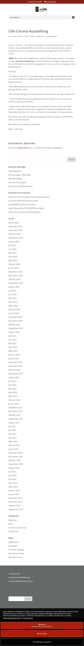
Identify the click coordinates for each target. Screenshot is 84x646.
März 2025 (13, 260)
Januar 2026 (13, 222)
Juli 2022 (12, 381)
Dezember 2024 (15, 271)
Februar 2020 (14, 490)
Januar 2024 (13, 313)
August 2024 (13, 287)
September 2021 (15, 419)
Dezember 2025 (15, 226)
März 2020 (13, 486)
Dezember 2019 (15, 498)
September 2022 (15, 373)
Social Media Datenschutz (21, 581)
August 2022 (13, 377)
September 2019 (15, 509)
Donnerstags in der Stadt (19, 175)
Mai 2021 (12, 434)
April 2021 (12, 437)
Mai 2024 (12, 298)
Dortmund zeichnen (17, 527)
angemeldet (23, 148)
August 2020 (13, 468)
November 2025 (15, 230)
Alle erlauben (42, 633)
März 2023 (13, 351)
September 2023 (15, 328)
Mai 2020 (12, 479)
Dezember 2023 (15, 317)
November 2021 (15, 411)
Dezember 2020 (15, 453)
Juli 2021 (12, 426)
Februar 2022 (14, 400)
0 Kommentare (51, 36)
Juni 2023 (12, 339)
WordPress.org (15, 557)
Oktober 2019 (14, 505)
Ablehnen (42, 625)
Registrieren (13, 542)
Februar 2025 (14, 264)
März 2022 (13, 396)
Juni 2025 (12, 249)
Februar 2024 (14, 309)
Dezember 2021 (15, 407)
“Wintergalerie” (15, 171)
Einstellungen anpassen (42, 642)
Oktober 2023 (14, 324)
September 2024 (15, 283)
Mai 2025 (12, 253)
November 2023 (15, 321)
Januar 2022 (13, 403)
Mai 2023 (12, 343)
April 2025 (12, 256)
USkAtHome (13, 531)
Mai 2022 (12, 388)
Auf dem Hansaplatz (17, 182)
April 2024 (12, 302)
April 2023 (12, 347)
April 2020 (12, 483)
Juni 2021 (12, 430)
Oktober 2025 (14, 234)
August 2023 (13, 332)
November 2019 (15, 502)
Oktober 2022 (14, 370)
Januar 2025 (13, 268)
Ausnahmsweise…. (33, 212)
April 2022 (12, 392)
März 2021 (13, 441)
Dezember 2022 (15, 362)
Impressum (15, 573)
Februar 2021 (14, 445)
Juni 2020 (12, 475)
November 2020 (15, 456)
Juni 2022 (12, 385)
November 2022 (15, 366)
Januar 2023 (13, 358)
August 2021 (13, 422)
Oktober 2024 (14, 279)
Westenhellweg (15, 178)
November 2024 (15, 275)
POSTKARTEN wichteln (34, 208)
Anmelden (13, 546)
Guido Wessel (17, 36)
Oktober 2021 (14, 415)
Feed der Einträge (16, 549)
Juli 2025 (12, 245)
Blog (10, 524)
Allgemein (40, 36)
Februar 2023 (14, 354)
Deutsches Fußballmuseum (20, 186)
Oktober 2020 (14, 460)
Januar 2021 (13, 449)
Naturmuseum (31, 200)
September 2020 (15, 464)
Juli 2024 (12, 290)
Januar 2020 (13, 494)
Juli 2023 (12, 336)
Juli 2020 (12, 471)
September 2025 (15, 238)
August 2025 (13, 241)
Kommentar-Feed (16, 553)
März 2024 (13, 305)
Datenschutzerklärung (20, 577)
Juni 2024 (12, 294)
